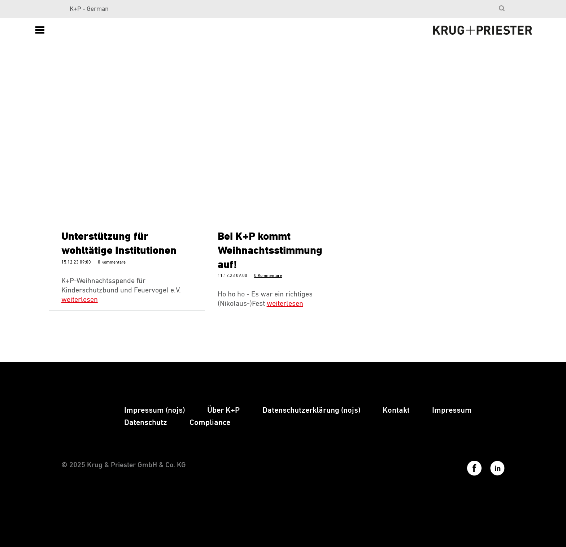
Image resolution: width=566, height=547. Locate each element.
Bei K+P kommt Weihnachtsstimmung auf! (270, 250)
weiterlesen (79, 299)
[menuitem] (500, 9)
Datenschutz (145, 422)
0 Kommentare (112, 262)
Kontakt (396, 410)
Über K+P (223, 410)
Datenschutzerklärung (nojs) (311, 410)
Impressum (452, 410)
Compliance (210, 422)
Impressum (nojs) (154, 410)
